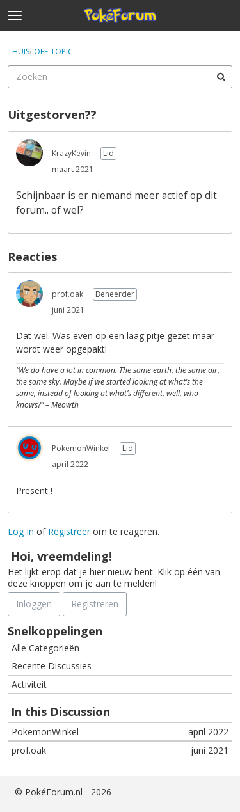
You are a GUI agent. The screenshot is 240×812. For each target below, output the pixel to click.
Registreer (69, 531)
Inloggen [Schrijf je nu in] (34, 604)
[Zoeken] (220, 76)
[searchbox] (120, 76)
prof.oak (67, 294)
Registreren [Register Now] (94, 604)
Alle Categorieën (45, 648)
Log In (21, 531)
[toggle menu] (15, 15)
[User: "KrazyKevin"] (29, 152)
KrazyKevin (71, 153)
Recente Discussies (52, 666)
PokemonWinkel (81, 448)
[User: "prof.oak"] (29, 293)
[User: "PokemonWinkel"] (29, 447)
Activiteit (29, 684)
